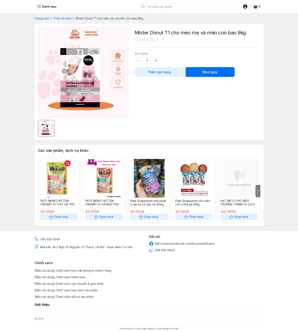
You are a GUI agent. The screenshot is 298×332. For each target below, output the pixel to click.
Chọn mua (59, 217)
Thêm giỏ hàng (159, 72)
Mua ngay (210, 72)
